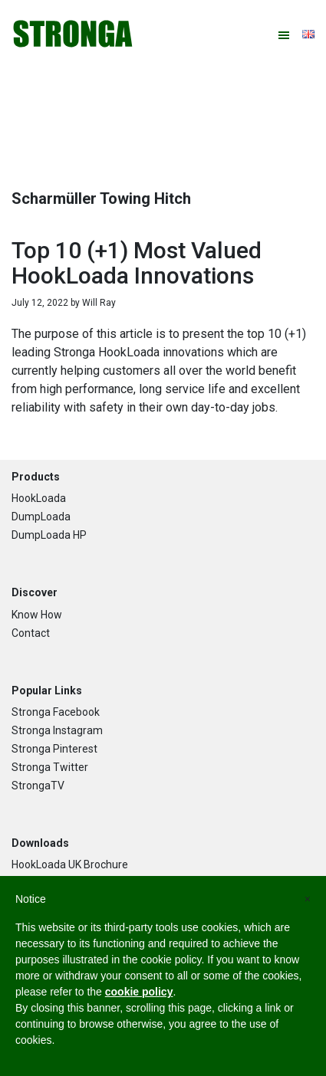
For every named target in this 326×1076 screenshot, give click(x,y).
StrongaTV (38, 785)
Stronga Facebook (56, 712)
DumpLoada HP (49, 535)
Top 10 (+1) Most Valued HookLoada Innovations (137, 263)
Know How (37, 615)
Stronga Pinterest (54, 749)
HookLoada (39, 498)
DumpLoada (41, 516)
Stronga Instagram (57, 730)
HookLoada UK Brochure (70, 864)
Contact (31, 633)
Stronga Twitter (50, 767)
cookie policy (139, 992)
